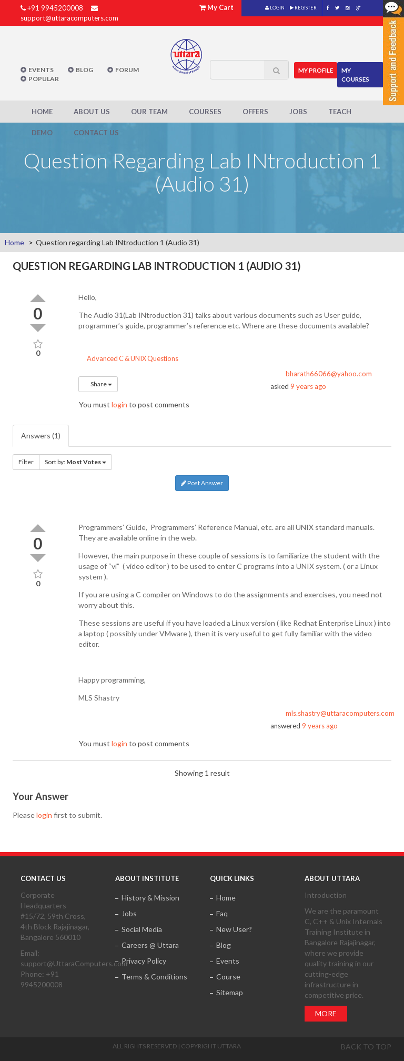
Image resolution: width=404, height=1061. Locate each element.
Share (98, 384)
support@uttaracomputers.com (69, 18)
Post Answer (202, 483)
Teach (339, 111)
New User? (234, 928)
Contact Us (96, 132)
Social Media (142, 928)
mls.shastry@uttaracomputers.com (340, 712)
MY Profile (317, 67)
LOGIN (275, 8)
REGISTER (303, 8)
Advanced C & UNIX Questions (128, 358)
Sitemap (229, 991)
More (326, 1012)
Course (228, 976)
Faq (222, 912)
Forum (127, 70)
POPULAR (43, 79)
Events (41, 70)
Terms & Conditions (154, 976)
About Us (92, 111)
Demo (42, 132)
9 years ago (308, 386)
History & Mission (150, 897)
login (119, 404)
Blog (84, 70)
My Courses (357, 71)
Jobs (298, 111)
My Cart (220, 7)
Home (42, 111)
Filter (26, 462)
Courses (205, 111)
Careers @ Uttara (150, 944)
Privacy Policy (144, 960)
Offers (255, 111)
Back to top (366, 1046)
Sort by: (75, 462)
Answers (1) (40, 435)
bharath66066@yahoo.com (329, 373)
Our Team (149, 111)
